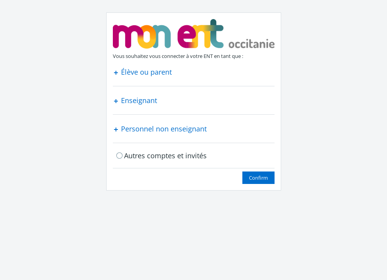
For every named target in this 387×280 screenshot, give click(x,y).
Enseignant (135, 100)
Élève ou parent (142, 72)
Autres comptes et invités (165, 155)
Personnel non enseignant (160, 128)
